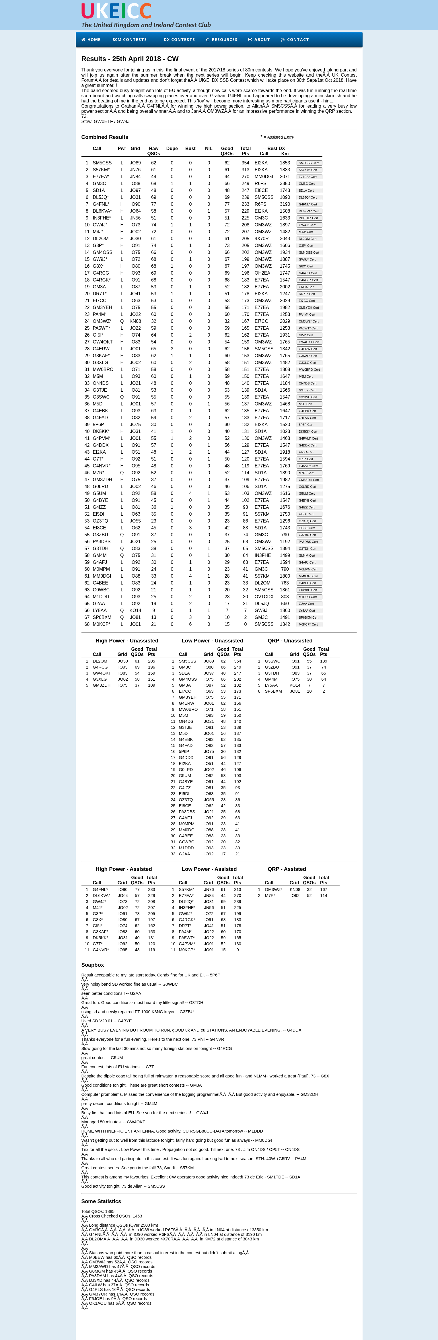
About (259, 39)
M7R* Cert (306, 473)
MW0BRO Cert (309, 369)
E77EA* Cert (308, 176)
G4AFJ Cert (307, 562)
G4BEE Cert (307, 583)
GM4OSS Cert (309, 252)
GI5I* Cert (306, 335)
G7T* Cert (306, 459)
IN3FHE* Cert (308, 218)
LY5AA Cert (307, 610)
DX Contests (178, 39)
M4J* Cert (306, 232)
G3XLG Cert (307, 362)
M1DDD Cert (308, 597)
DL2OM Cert (308, 238)
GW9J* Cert (307, 259)
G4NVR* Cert (308, 466)
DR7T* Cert (307, 294)
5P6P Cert (306, 424)
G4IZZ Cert (307, 507)
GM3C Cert (307, 183)
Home (91, 39)
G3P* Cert (306, 245)
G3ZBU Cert (307, 535)
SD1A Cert (306, 190)
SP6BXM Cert (308, 617)
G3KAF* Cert (308, 356)
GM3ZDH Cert (309, 479)
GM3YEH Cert (309, 307)
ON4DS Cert (308, 383)
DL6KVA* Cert (309, 211)
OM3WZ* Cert (309, 321)
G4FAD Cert (307, 418)
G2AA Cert (306, 603)
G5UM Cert (307, 493)
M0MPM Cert (308, 569)
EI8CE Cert (307, 528)
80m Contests (129, 39)
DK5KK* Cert (308, 431)
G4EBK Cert (307, 411)
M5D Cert (305, 404)
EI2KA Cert (306, 452)
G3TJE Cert (307, 390)
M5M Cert (306, 376)
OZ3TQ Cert (307, 521)
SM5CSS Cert (309, 163)
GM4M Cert (307, 555)
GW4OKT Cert (309, 342)
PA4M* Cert (307, 314)
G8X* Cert (306, 266)
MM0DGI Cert (308, 576)
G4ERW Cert (308, 349)
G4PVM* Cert (308, 438)
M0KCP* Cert (308, 624)
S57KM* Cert (308, 170)
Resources (221, 39)
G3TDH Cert (307, 548)
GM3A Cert (306, 287)
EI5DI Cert (306, 514)
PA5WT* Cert (308, 328)
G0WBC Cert (308, 590)
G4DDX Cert (308, 445)
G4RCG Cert (308, 273)
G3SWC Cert (308, 397)
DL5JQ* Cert (308, 197)
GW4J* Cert (307, 225)
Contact (295, 39)
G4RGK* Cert (308, 280)
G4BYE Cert (307, 500)
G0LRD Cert (307, 486)
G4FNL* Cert (308, 204)
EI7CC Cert (307, 300)
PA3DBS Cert (308, 541)
